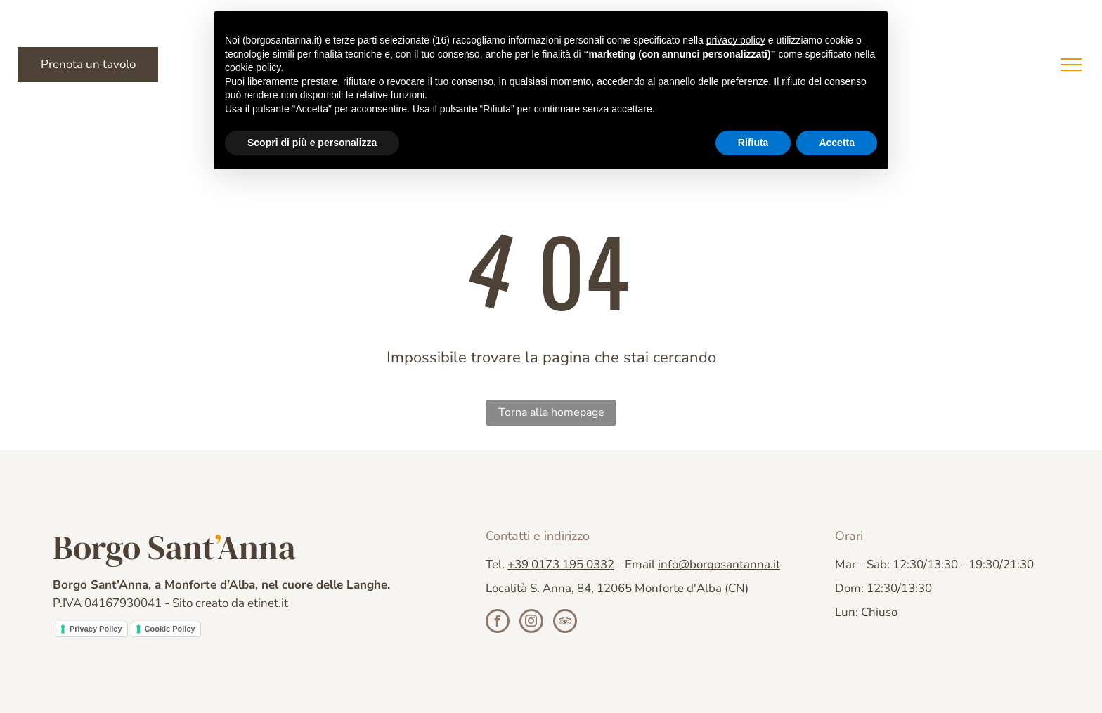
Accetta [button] (837, 142)
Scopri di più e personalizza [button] (312, 142)
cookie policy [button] (252, 67)
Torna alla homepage (551, 412)
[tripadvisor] (565, 622)
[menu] (1071, 64)
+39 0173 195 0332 (560, 564)
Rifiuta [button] (753, 142)
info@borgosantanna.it (719, 564)
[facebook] (498, 622)
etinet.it (267, 603)
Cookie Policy (170, 628)
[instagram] (531, 622)
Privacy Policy (96, 628)
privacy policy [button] (735, 40)
